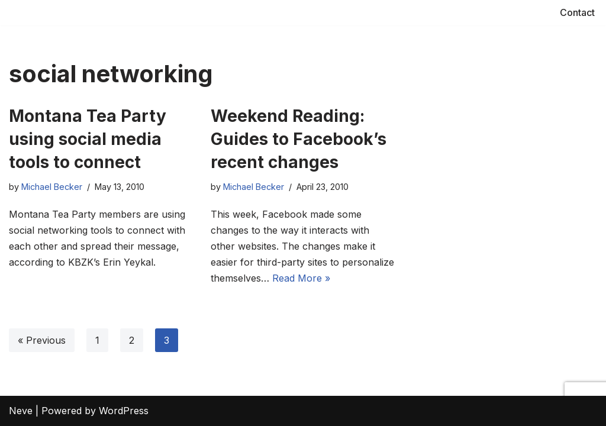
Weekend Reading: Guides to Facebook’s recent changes (298, 139)
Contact (577, 12)
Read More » (301, 278)
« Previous (42, 340)
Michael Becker (51, 187)
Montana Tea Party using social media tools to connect (87, 139)
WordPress (124, 411)
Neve (21, 411)
